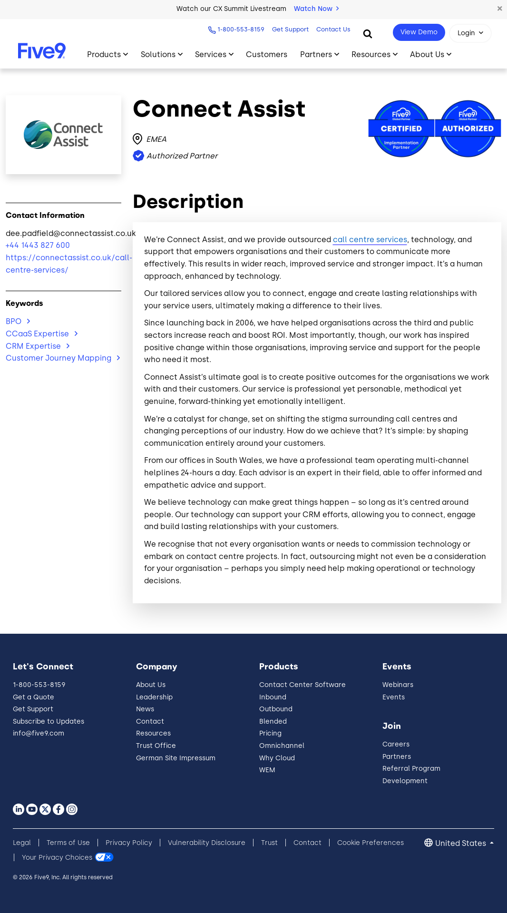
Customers (266, 54)
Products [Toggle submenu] (104, 54)
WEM (267, 770)
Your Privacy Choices (57, 858)
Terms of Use (68, 843)
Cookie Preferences (370, 843)
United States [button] (461, 843)
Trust (269, 843)
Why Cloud (277, 758)
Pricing (270, 733)
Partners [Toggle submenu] (316, 54)
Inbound (272, 697)
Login (466, 33)
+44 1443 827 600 (38, 245)
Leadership (154, 697)
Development (405, 781)
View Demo (419, 32)
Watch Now (316, 9)
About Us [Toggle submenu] (427, 54)
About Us (151, 685)
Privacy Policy (129, 843)
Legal (22, 843)
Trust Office (156, 746)
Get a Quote (33, 697)
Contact (150, 721)
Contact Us (333, 29)
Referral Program (411, 769)
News (145, 709)
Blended (273, 721)
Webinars (397, 685)
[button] (499, 9)
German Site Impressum (175, 758)
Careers (396, 744)
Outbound (275, 709)
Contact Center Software (302, 685)
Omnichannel (281, 746)
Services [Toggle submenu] (210, 54)
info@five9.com (38, 733)
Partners (396, 757)
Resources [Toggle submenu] (370, 54)
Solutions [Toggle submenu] (158, 54)
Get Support (290, 29)
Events (393, 697)
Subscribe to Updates (48, 721)
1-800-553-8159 (240, 29)
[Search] (368, 33)
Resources (153, 733)
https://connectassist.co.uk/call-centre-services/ (63, 264)
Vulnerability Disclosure (206, 843)
